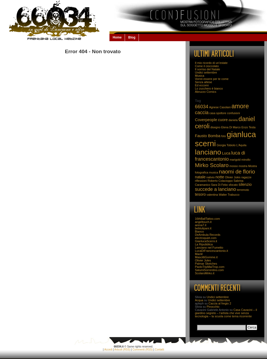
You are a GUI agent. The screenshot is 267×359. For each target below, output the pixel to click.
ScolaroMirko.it (204, 273)
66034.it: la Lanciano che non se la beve (54, 20)
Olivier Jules (203, 260)
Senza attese (203, 82)
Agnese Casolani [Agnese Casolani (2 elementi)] (220, 107)
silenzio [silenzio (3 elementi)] (245, 184)
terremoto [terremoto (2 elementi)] (243, 189)
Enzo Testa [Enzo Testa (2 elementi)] (248, 127)
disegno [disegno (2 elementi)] (215, 127)
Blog (131, 37)
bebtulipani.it (203, 228)
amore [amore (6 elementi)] (240, 106)
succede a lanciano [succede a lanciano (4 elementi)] (215, 189)
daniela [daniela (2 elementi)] (233, 120)
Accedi (108, 349)
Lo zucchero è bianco (209, 88)
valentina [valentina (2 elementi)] (212, 194)
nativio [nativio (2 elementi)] (210, 177)
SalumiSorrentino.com (209, 270)
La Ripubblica (204, 244)
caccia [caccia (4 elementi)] (202, 112)
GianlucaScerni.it (206, 241)
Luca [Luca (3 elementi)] (226, 153)
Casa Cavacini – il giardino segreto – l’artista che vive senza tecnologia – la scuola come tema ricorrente (226, 313)
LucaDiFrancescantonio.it (211, 250)
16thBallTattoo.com (207, 218)
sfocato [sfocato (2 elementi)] (233, 184)
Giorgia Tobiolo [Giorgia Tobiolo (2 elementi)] (226, 145)
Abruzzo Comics (205, 91)
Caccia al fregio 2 (220, 303)
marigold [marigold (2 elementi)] (235, 159)
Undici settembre (206, 72)
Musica (199, 75)
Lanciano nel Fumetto (209, 247)
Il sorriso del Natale (207, 69)
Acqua (199, 300)
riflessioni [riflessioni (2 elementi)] (201, 180)
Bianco (199, 231)
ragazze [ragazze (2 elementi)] (246, 177)
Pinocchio (213, 306)
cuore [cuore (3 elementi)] (223, 120)
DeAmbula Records (207, 234)
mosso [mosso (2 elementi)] (233, 166)
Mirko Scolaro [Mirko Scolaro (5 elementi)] (212, 165)
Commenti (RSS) (142, 349)
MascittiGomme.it (206, 257)
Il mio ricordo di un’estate (211, 62)
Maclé (199, 254)
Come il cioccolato (207, 66)
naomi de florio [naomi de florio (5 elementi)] (237, 171)
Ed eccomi (202, 85)
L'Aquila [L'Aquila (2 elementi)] (241, 145)
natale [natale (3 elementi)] (200, 177)
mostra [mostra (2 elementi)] (243, 166)
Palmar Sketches (206, 263)
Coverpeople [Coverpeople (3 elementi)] (206, 120)
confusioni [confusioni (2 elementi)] (233, 113)
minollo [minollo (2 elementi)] (245, 159)
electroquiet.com (206, 238)
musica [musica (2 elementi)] (213, 172)
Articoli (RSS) (122, 349)
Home (117, 37)
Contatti (159, 349)
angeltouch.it (203, 221)
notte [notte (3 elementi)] (219, 177)
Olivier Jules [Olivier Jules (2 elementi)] (233, 177)
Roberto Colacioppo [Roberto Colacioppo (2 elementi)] (220, 180)
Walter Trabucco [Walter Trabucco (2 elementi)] (229, 194)
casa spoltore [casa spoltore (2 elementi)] (217, 113)
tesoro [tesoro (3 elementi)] (200, 194)
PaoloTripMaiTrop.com (209, 266)
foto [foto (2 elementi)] (223, 136)
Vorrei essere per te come (212, 78)
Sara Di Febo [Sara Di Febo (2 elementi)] (219, 184)
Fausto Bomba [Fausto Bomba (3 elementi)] (207, 136)
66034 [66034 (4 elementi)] (201, 106)
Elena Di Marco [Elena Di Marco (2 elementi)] (231, 127)
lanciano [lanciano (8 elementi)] (208, 152)
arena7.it (200, 225)
